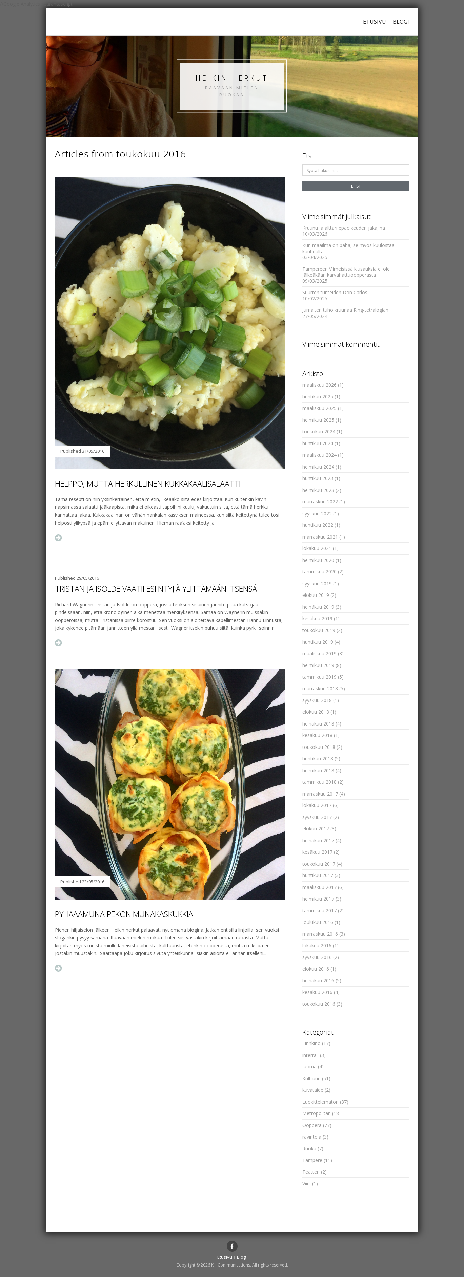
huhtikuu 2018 (317, 758)
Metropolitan (316, 1113)
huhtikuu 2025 (317, 396)
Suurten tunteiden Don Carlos (334, 292)
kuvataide (312, 1090)
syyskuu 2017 (317, 817)
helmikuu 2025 (318, 420)
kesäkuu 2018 (317, 735)
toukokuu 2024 (318, 431)
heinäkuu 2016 (318, 980)
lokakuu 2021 (316, 548)
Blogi (401, 21)
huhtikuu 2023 (317, 478)
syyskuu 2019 (317, 583)
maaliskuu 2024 (319, 455)
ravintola (311, 1136)
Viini (306, 1183)
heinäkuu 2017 (318, 840)
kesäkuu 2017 (317, 852)
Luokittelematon (320, 1102)
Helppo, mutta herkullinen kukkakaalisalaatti (148, 483)
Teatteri (311, 1172)
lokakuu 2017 (316, 805)
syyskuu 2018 (317, 700)
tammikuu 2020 (319, 571)
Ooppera (312, 1125)
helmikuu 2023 (318, 490)
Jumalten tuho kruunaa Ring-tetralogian (345, 310)
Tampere (312, 1160)
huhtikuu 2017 (317, 875)
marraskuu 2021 (320, 537)
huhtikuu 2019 (317, 641)
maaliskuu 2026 (319, 385)
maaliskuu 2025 (319, 408)
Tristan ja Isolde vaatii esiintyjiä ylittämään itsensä (156, 588)
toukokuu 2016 (318, 1004)
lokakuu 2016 (316, 945)
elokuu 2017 (315, 828)
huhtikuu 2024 (317, 443)
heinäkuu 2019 (318, 607)
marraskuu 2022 (320, 501)
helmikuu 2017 (318, 898)
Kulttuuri (311, 1078)
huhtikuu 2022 (317, 525)
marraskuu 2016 (320, 934)
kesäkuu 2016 (317, 992)
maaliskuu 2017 (319, 887)
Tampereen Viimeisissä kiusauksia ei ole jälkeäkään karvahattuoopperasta (346, 272)
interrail (310, 1055)
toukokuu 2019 (318, 630)
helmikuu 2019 (318, 665)
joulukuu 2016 (317, 922)
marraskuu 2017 (320, 794)
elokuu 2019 (315, 595)
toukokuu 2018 (318, 747)
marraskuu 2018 (320, 688)
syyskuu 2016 (317, 957)
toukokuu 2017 (318, 864)
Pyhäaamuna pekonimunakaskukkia (124, 914)
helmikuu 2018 (318, 770)
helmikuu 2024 (318, 466)
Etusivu (374, 21)
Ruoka (309, 1148)
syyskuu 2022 (317, 513)
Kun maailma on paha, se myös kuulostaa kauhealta (348, 248)
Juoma (309, 1066)
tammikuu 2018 (319, 782)
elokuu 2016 (315, 969)
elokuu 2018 (315, 712)
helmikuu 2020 (318, 560)
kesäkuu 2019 (317, 618)
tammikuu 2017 (319, 910)
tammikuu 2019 (319, 677)
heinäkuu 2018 (318, 723)
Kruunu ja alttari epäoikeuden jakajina (343, 227)
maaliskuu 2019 (319, 653)
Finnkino (311, 1043)
